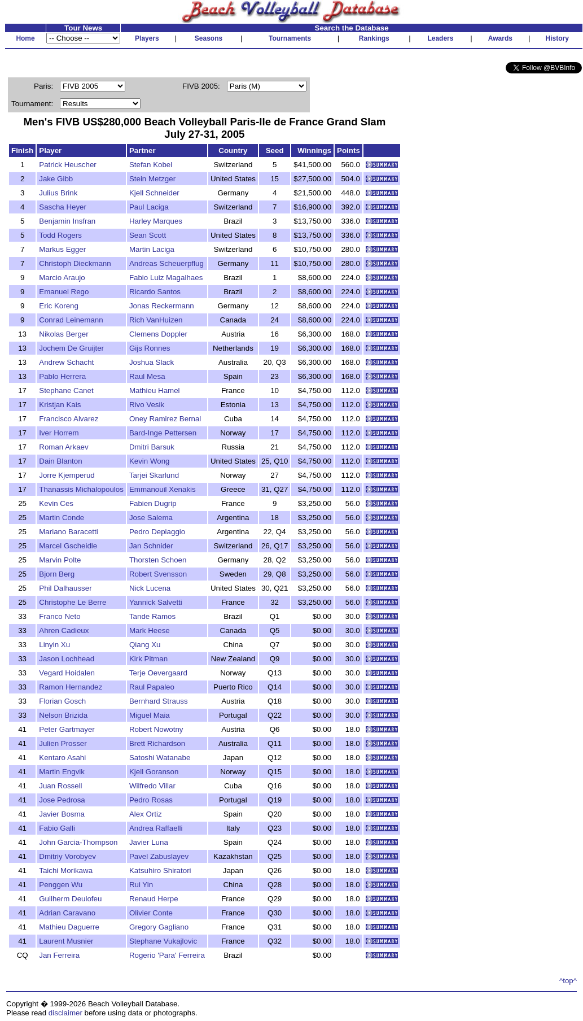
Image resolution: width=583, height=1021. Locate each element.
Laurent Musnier (66, 941)
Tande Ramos (152, 616)
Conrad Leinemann (71, 320)
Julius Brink (58, 193)
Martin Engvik (62, 771)
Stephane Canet (66, 390)
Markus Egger (62, 249)
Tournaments (290, 38)
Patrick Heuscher (67, 164)
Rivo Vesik (146, 404)
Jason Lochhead (66, 659)
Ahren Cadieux (64, 630)
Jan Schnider (151, 546)
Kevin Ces (56, 503)
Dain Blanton (60, 461)
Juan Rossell (60, 786)
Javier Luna (148, 842)
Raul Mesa (147, 376)
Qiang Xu (145, 644)
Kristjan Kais (60, 404)
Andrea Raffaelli (156, 828)
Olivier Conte (151, 913)
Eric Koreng (58, 306)
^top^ (568, 980)
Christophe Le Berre (72, 602)
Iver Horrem (58, 433)
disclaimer (65, 1013)
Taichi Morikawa (66, 870)
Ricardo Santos (155, 291)
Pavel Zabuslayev (159, 856)
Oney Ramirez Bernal (165, 418)
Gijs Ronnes (149, 348)
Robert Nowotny (156, 729)
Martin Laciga (151, 249)
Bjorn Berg (56, 574)
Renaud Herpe (153, 899)
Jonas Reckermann (161, 306)
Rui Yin (141, 884)
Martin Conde (61, 517)
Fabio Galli (57, 828)
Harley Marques (155, 221)
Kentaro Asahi (62, 757)
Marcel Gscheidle (68, 546)
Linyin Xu (54, 644)
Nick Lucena (149, 588)
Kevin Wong (149, 461)
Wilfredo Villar (152, 786)
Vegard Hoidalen (67, 673)
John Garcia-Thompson (78, 842)
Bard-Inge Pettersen (162, 433)
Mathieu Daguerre (69, 927)
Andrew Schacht (66, 362)
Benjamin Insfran (67, 221)
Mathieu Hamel (154, 390)
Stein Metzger (152, 178)
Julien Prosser (62, 743)
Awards (500, 38)
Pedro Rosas (151, 800)
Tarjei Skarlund (154, 475)
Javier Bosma (62, 814)
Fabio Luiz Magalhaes (166, 277)
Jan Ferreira (59, 955)
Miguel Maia (149, 715)
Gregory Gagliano (159, 927)
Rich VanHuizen (156, 320)
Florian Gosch (62, 701)
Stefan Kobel (150, 164)
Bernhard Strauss (158, 701)
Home (25, 38)
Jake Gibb (56, 178)
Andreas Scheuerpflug (166, 263)
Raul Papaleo (151, 687)
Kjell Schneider (154, 193)
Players (147, 38)
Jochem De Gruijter (71, 348)
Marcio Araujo (62, 277)
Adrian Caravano (67, 913)
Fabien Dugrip (153, 503)
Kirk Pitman (148, 659)
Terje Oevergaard (158, 673)
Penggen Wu (60, 884)
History (557, 38)
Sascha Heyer (62, 207)
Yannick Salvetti (155, 602)
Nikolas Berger (63, 334)
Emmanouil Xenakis (162, 489)
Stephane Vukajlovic (163, 941)
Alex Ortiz (145, 814)
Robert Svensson (158, 574)
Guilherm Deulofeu (70, 899)
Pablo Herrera (62, 376)
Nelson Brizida (63, 715)
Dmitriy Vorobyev (67, 856)
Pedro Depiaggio (157, 531)
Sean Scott (147, 235)
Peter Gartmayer (67, 729)
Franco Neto (59, 616)
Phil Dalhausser (65, 588)
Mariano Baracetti (68, 531)
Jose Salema (151, 517)
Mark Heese (149, 630)
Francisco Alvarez (68, 418)
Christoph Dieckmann (75, 263)
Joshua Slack (151, 362)
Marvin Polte (60, 560)
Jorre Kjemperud (67, 475)
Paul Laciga (149, 207)
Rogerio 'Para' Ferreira (167, 955)
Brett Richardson (157, 743)
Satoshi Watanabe (159, 757)
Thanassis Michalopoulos (81, 489)
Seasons (208, 38)
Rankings (374, 38)
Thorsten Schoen (158, 560)
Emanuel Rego (64, 291)
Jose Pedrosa (62, 800)
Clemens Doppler (158, 334)
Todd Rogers (60, 235)
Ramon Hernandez (70, 687)
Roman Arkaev (63, 447)
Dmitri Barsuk (151, 447)
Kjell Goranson (153, 771)
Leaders (440, 38)
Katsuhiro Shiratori (160, 870)
